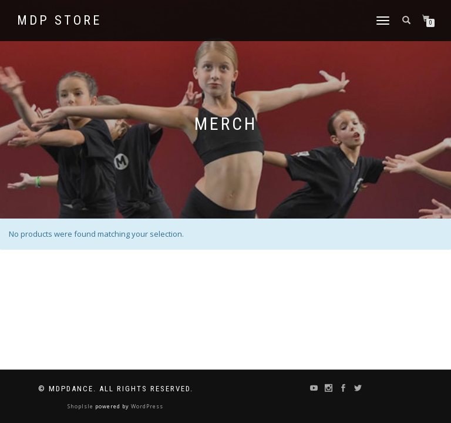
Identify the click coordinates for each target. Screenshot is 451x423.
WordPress (146, 406)
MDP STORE (59, 21)
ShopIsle (81, 406)
